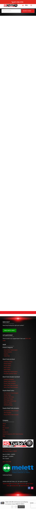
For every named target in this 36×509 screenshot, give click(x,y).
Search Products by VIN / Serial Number (13, 434)
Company (5, 420)
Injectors (6, 354)
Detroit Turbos (7, 363)
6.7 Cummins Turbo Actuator (11, 410)
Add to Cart (21, 506)
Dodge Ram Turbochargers (11, 371)
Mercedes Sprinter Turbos (10, 373)
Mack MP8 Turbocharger (10, 401)
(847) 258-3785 (7, 461)
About (4, 423)
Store (4, 426)
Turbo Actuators (8, 352)
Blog (4, 436)
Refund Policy (22, 483)
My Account (6, 428)
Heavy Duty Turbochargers (10, 350)
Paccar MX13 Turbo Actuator (11, 414)
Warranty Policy (15, 485)
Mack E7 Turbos (8, 403)
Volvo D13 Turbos (8, 399)
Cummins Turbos (8, 361)
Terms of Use (6, 483)
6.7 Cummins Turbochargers (11, 393)
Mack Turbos (7, 367)
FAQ (4, 430)
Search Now (27, 11)
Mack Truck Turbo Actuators (11, 385)
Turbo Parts (7, 356)
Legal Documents (24, 485)
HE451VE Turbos (8, 405)
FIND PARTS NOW (9, 330)
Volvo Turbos (7, 369)
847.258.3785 (18, 2)
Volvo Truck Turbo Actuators (11, 387)
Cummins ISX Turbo (9, 397)
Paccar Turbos (7, 365)
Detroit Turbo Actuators (10, 381)
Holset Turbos (7, 395)
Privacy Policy (14, 483)
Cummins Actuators (9, 379)
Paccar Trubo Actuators (10, 383)
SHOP (4, 345)
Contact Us (5, 432)
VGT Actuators (7, 412)
